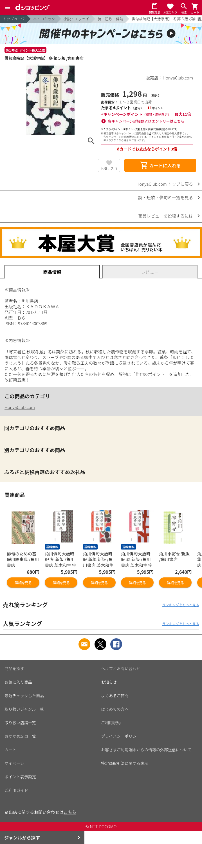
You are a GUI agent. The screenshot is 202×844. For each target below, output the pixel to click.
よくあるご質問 (115, 695)
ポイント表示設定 (20, 776)
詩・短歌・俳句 (110, 18)
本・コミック (44, 18)
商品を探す (14, 668)
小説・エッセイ (76, 18)
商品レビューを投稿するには (165, 216)
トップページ (14, 18)
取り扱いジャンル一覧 (24, 709)
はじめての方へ (115, 709)
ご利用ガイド (16, 790)
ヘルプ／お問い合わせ (120, 668)
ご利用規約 (111, 722)
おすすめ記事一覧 (20, 736)
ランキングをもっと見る (180, 604)
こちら (70, 812)
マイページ (14, 763)
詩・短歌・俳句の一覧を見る (165, 197)
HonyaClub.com (20, 407)
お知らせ (109, 682)
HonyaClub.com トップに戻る (164, 184)
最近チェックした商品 (24, 695)
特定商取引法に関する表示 (124, 763)
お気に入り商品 (18, 682)
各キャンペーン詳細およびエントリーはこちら (146, 121)
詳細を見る (23, 582)
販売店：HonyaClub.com (169, 78)
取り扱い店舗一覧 (20, 722)
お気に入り (109, 168)
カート (10, 749)
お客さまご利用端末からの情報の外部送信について (146, 749)
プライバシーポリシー (120, 736)
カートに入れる (160, 165)
